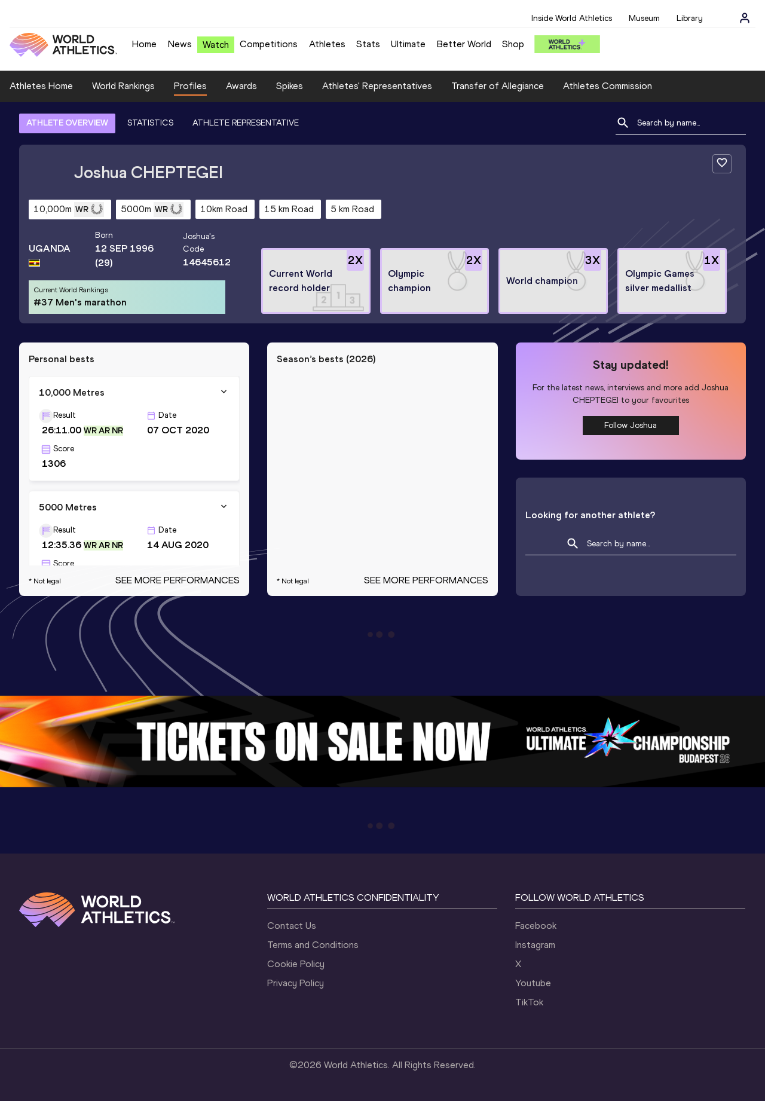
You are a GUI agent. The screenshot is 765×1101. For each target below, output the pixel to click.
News (180, 44)
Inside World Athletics (571, 18)
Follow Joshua (630, 425)
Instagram (535, 944)
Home (144, 44)
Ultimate (408, 44)
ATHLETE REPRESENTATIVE (245, 123)
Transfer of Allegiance (497, 85)
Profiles (190, 85)
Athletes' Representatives (377, 85)
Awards (241, 85)
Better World (464, 44)
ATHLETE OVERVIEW (67, 123)
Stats (368, 44)
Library (690, 18)
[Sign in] (744, 18)
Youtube (533, 983)
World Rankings (123, 85)
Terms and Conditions (313, 944)
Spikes (289, 85)
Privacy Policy (295, 983)
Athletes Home (41, 85)
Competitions (269, 44)
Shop (513, 44)
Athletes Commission (607, 85)
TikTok (529, 1002)
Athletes (327, 44)
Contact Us (291, 925)
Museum (644, 18)
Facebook (535, 925)
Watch (216, 44)
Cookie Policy (296, 964)
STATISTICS (150, 123)
